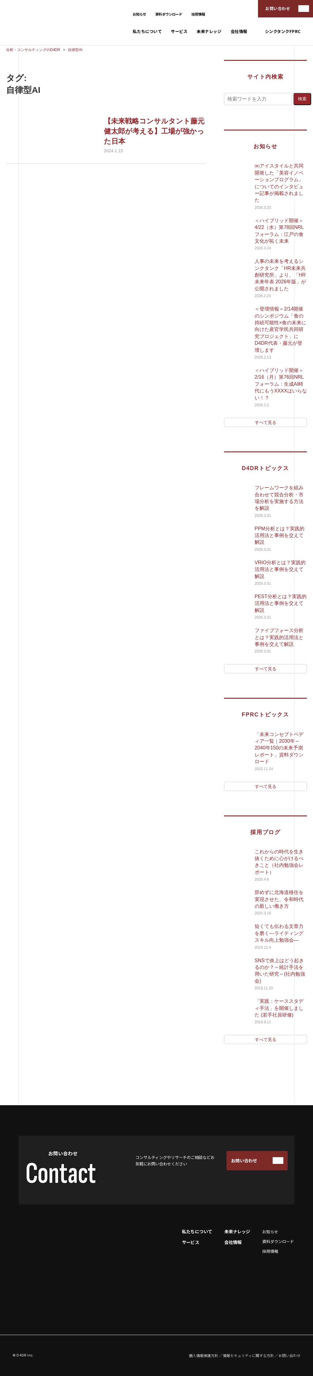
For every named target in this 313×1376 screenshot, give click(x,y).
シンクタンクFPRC (283, 31)
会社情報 (239, 31)
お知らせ (139, 14)
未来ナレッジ (209, 31)
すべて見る (265, 422)
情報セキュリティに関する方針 (248, 1355)
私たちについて (147, 31)
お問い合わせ (277, 8)
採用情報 (198, 14)
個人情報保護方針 (203, 1355)
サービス (179, 31)
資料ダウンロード (168, 14)
